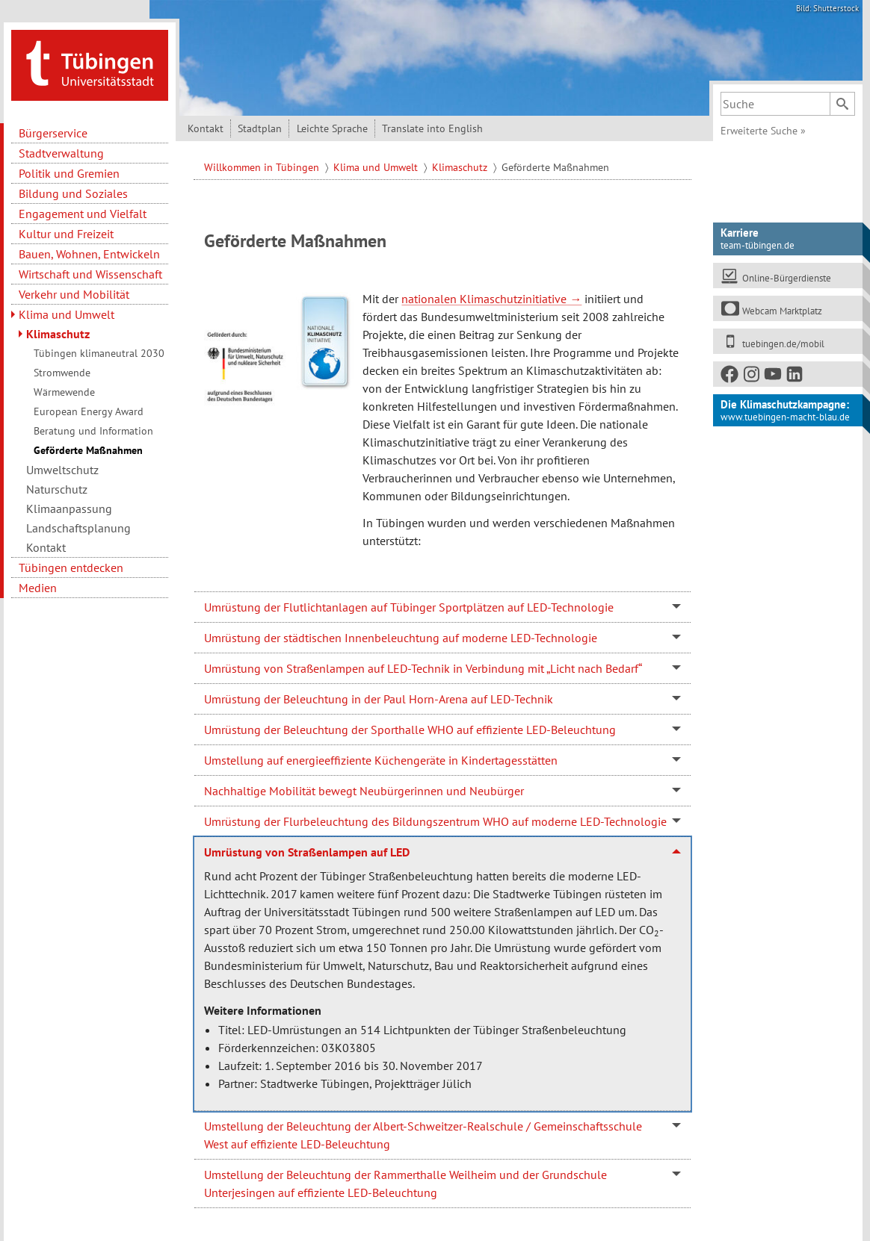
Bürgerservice (53, 132)
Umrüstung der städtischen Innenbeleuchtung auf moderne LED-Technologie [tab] (400, 637)
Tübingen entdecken (71, 567)
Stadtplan (260, 128)
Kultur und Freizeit (66, 233)
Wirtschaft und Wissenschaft (90, 274)
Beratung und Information (93, 431)
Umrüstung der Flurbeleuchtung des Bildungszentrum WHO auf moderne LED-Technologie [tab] (435, 821)
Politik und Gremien (69, 173)
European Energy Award (89, 411)
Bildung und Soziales (73, 193)
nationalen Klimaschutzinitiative (484, 298)
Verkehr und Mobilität (74, 294)
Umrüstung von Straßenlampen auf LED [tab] (307, 852)
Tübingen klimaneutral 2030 (99, 353)
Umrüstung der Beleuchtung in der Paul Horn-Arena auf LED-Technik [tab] (378, 698)
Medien (38, 587)
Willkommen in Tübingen (263, 167)
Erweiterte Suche (763, 130)
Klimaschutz (58, 333)
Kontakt (46, 547)
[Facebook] (730, 376)
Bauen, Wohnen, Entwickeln (89, 253)
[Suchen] (842, 104)
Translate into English (432, 128)
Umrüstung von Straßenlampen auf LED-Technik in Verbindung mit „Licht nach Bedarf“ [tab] (423, 668)
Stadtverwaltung (61, 153)
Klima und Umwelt (66, 314)
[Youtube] (773, 376)
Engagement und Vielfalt (82, 213)
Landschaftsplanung (78, 527)
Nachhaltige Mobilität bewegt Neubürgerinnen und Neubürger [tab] (364, 790)
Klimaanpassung (69, 508)
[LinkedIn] (795, 376)
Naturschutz (56, 489)
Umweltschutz (62, 469)
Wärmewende (64, 392)
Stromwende (62, 372)
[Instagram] (752, 376)
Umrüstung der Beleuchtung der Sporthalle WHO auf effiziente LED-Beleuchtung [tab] (410, 729)
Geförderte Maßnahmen (88, 450)
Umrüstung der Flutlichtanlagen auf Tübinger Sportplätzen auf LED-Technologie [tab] (409, 607)
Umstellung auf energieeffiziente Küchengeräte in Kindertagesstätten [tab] (381, 760)
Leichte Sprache (332, 128)
